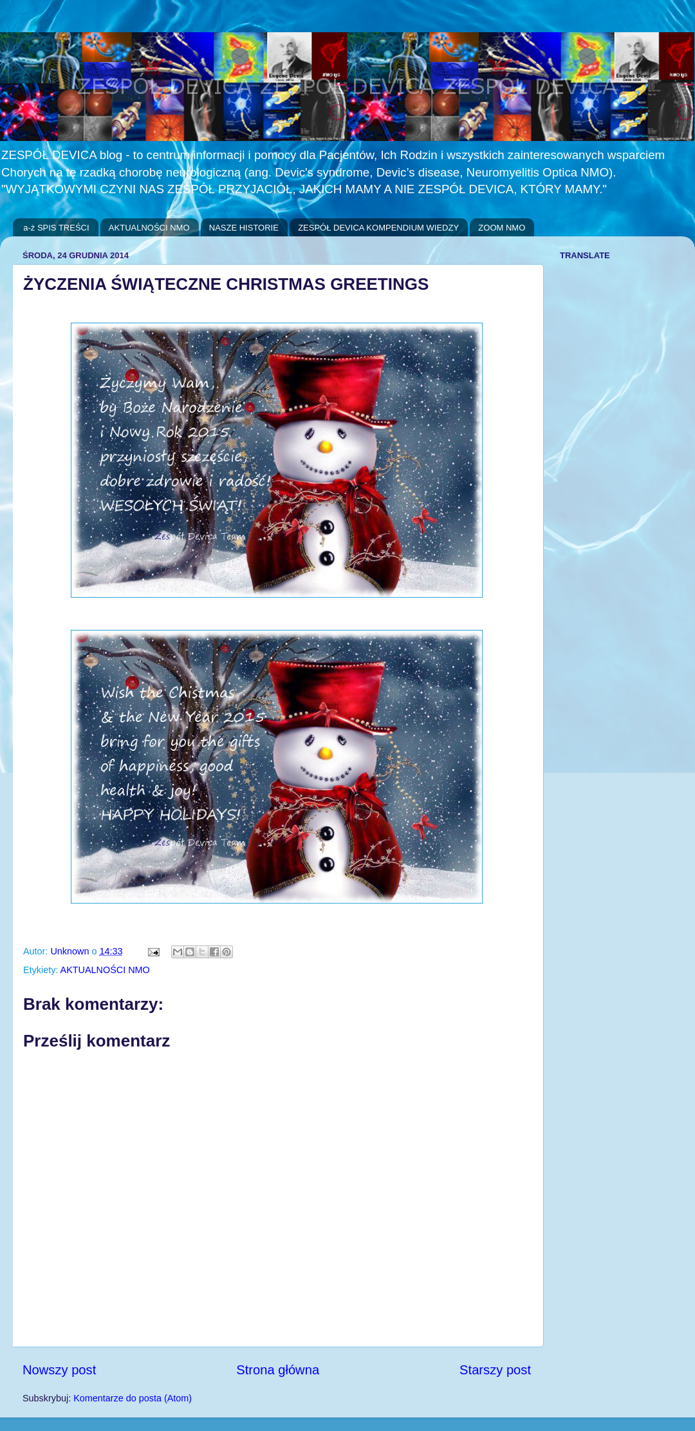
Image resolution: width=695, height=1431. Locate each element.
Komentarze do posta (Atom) (132, 1398)
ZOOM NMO (501, 227)
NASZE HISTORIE (244, 227)
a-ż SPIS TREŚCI (56, 227)
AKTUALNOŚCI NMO (149, 227)
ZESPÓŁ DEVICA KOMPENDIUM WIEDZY (378, 227)
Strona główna (277, 1370)
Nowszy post (59, 1370)
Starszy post (495, 1370)
